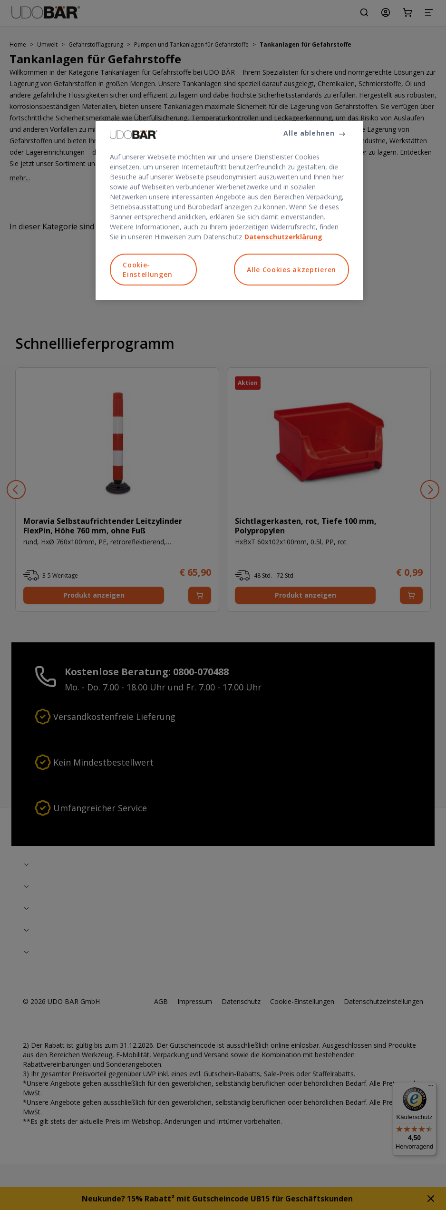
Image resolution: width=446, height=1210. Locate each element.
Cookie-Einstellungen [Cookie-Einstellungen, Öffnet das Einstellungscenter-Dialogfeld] (147, 269)
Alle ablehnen (308, 133)
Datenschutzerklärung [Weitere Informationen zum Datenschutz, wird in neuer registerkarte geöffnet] (283, 236)
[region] (229, 210)
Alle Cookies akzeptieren (291, 269)
